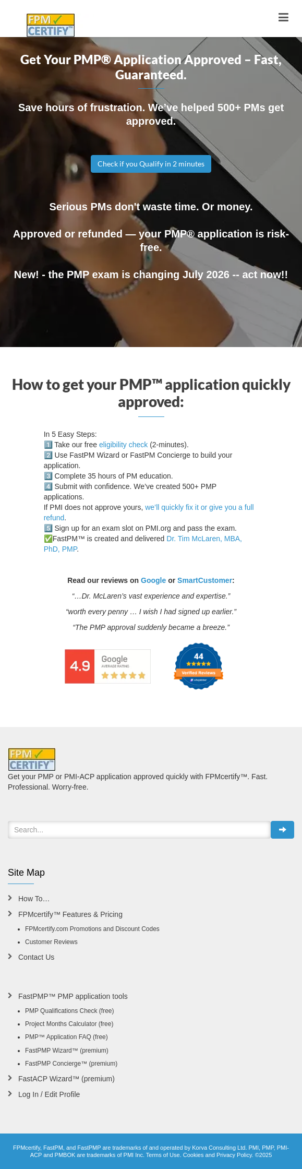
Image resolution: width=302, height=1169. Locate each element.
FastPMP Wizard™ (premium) (66, 1050)
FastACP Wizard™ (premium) (66, 1079)
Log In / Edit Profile (49, 1094)
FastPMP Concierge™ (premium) (71, 1063)
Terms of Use (163, 1155)
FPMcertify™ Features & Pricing (70, 914)
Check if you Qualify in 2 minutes (151, 163)
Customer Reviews (51, 942)
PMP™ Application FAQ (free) (66, 1037)
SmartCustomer (204, 580)
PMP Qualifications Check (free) (69, 1011)
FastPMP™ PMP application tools (73, 996)
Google (153, 580)
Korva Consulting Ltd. (219, 1147)
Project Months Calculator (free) (69, 1024)
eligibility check (123, 444)
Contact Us (36, 957)
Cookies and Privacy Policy (217, 1155)
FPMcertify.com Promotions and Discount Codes (92, 929)
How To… (34, 898)
